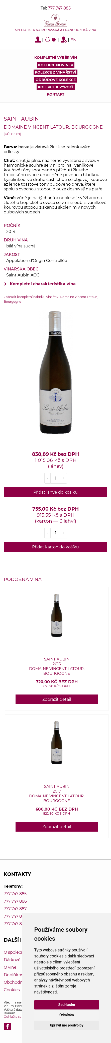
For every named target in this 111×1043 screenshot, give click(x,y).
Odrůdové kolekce (56, 80)
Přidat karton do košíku (55, 547)
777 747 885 (59, 8)
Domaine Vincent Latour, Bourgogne (53, 127)
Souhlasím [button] (66, 1005)
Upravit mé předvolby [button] (66, 1025)
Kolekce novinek (55, 65)
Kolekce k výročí (55, 87)
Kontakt (55, 94)
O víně (10, 967)
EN (73, 40)
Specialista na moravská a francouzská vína (55, 30)
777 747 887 (15, 908)
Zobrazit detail (56, 699)
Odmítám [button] (66, 1015)
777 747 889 (15, 923)
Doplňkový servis (21, 974)
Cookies (12, 989)
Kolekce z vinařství (55, 72)
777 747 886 (15, 901)
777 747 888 (15, 916)
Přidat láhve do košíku (55, 492)
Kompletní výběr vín (55, 57)
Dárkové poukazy (21, 959)
